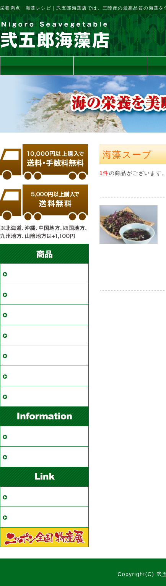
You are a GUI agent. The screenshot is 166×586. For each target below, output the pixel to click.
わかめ (20, 273)
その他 (20, 396)
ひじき (20, 314)
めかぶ (20, 294)
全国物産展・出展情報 (45, 496)
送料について (110, 65)
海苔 (17, 355)
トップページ (37, 65)
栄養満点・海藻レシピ (45, 517)
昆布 (17, 335)
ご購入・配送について (45, 436)
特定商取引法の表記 (41, 456)
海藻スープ (27, 376)
